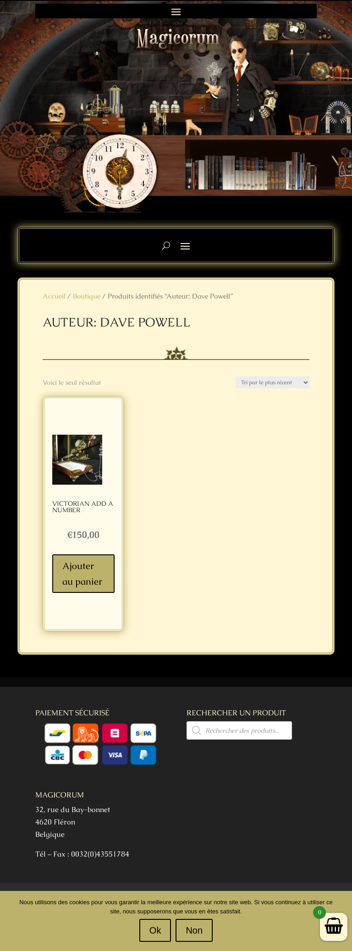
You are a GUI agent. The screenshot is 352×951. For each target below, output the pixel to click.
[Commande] (272, 382)
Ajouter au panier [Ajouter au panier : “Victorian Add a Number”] (82, 573)
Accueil (54, 296)
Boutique (86, 296)
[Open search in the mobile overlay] (239, 730)
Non (194, 930)
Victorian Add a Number (82, 506)
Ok (155, 930)
